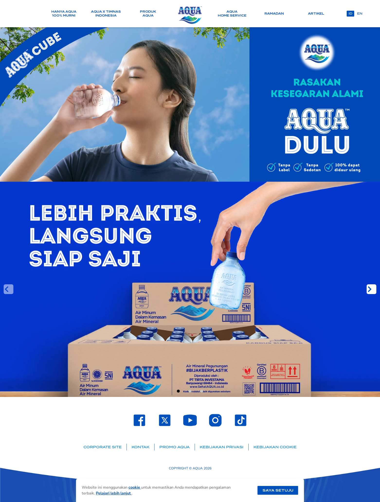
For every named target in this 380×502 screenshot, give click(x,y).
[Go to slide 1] (178, 391)
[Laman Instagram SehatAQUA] (215, 420)
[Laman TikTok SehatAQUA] (240, 420)
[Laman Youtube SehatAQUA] (190, 420)
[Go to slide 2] (190, 391)
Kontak (140, 447)
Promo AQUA (174, 447)
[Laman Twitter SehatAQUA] (164, 420)
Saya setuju (277, 490)
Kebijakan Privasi (222, 447)
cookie (134, 487)
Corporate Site (102, 447)
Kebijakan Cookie (275, 447)
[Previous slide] (8, 289)
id (350, 13)
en (359, 13)
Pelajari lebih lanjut (114, 493)
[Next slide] (371, 289)
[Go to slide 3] (202, 391)
